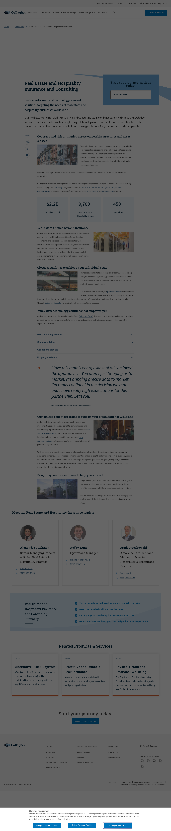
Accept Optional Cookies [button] (46, 825)
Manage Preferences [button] (117, 825)
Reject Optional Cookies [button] (82, 825)
